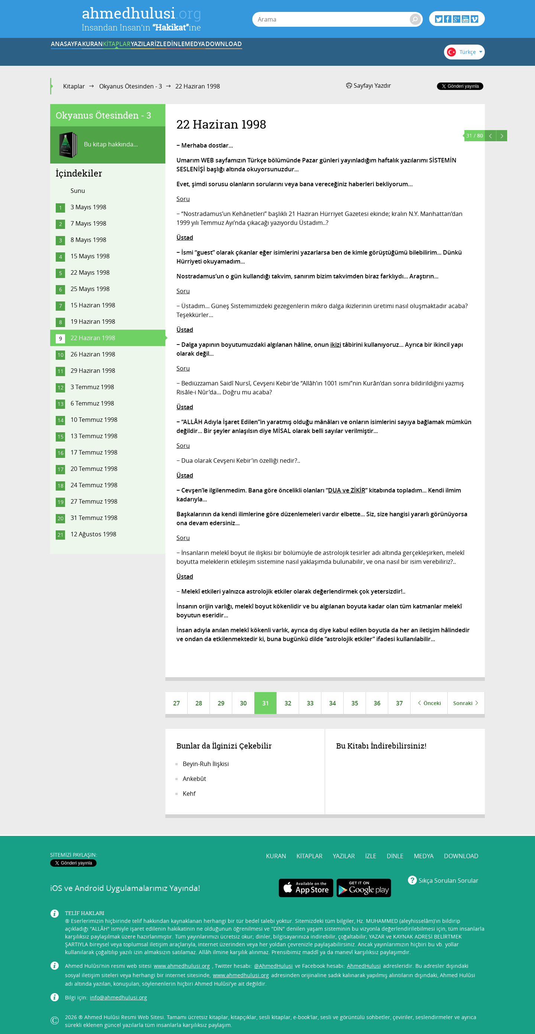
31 (265, 703)
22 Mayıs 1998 (90, 272)
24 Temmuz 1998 (94, 485)
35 (354, 703)
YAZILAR (211, 53)
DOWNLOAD (395, 53)
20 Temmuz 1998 (94, 469)
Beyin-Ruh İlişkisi (206, 764)
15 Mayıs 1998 (90, 256)
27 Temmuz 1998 (94, 501)
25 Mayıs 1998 (90, 289)
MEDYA (349, 53)
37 (399, 703)
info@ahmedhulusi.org (118, 992)
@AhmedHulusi (273, 960)
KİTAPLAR (165, 53)
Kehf (189, 794)
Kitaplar (74, 86)
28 (198, 703)
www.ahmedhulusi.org (182, 960)
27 (176, 703)
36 (377, 703)
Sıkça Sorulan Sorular (449, 875)
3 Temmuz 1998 (92, 387)
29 (221, 703)
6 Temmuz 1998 (92, 403)
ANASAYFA (73, 53)
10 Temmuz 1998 (94, 420)
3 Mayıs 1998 (88, 207)
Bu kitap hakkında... (97, 145)
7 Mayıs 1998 (88, 223)
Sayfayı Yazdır (368, 85)
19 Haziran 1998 (93, 321)
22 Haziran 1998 (93, 338)
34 (332, 703)
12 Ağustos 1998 (93, 534)
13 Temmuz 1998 (94, 436)
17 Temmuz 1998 (94, 452)
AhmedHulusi (364, 960)
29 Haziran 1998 (93, 370)
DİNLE (303, 53)
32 (288, 703)
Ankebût (194, 779)
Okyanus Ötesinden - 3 (130, 86)
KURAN (119, 53)
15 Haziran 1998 (93, 305)
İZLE (257, 53)
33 (310, 703)
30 (243, 703)
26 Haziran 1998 (93, 354)
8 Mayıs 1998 (88, 240)
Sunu (78, 191)
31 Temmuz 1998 (94, 518)
